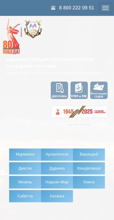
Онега (89, 182)
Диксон (25, 168)
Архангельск (57, 154)
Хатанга (57, 196)
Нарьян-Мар (57, 182)
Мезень (25, 182)
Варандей (89, 154)
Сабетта (25, 196)
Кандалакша (88, 168)
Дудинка (57, 168)
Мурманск (25, 154)
